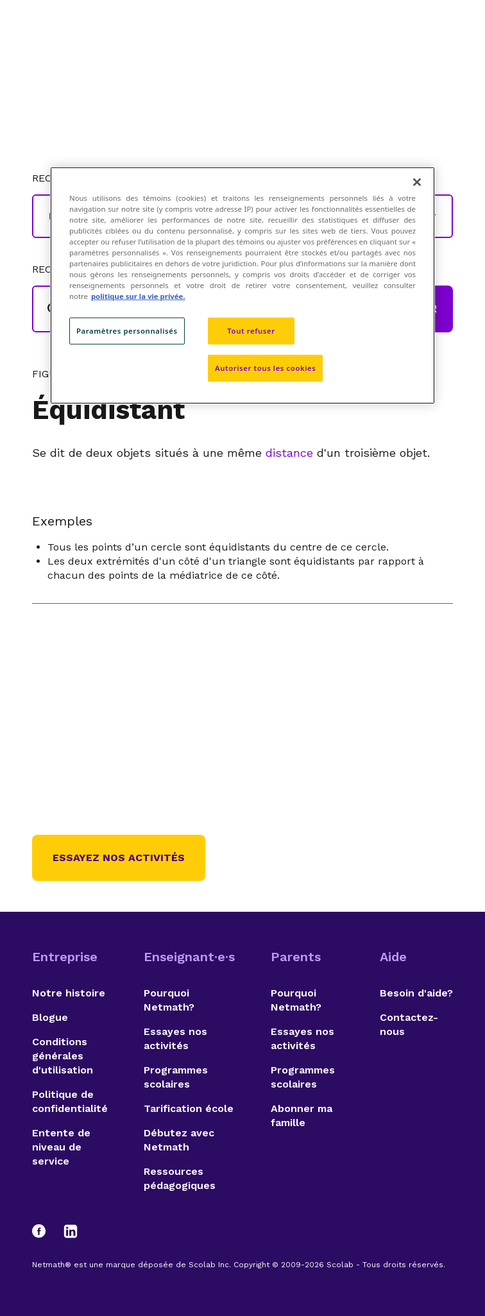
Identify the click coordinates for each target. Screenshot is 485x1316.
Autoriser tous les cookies (265, 368)
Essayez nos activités (119, 857)
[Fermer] (417, 181)
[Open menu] (441, 42)
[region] (242, 285)
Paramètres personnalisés (127, 331)
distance (289, 452)
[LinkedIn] (70, 1231)
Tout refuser (251, 331)
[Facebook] (45, 1231)
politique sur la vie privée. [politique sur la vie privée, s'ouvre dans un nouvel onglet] (138, 296)
